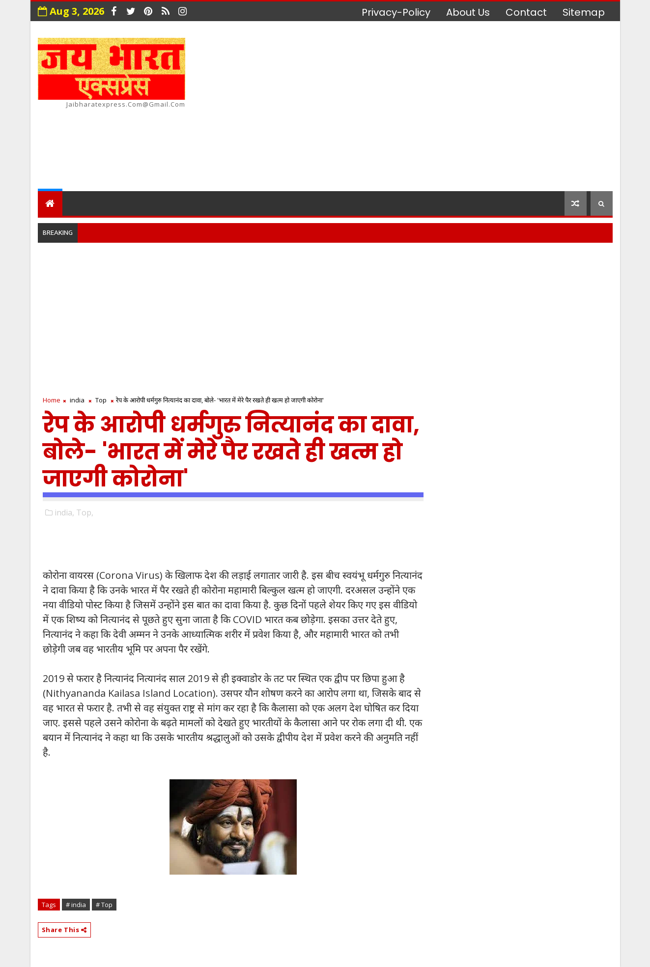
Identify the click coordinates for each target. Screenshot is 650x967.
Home (51, 400)
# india (76, 904)
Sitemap (584, 12)
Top (101, 400)
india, (64, 512)
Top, (84, 512)
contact (526, 12)
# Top (104, 904)
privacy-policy (396, 12)
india (77, 400)
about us (468, 12)
